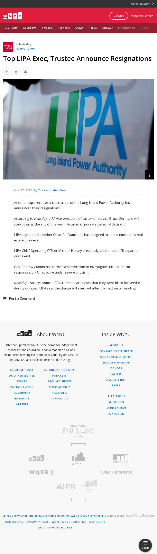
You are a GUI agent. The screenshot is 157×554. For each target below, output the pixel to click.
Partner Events (21, 387)
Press (116, 385)
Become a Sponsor (116, 362)
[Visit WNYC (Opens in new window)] (36, 458)
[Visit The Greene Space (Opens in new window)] (116, 486)
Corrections (13, 522)
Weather (22, 404)
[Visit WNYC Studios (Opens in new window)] (121, 458)
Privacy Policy (76, 516)
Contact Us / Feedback (116, 351)
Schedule (47, 28)
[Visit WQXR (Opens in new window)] (40, 472)
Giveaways (22, 398)
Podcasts (59, 376)
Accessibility (97, 516)
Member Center (142, 16)
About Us (116, 345)
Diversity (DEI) (116, 380)
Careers (116, 374)
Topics (93, 28)
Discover (107, 28)
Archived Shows (59, 381)
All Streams (29, 28)
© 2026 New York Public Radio (25, 516)
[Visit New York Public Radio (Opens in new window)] (78, 431)
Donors (116, 368)
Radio (14, 28)
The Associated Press (52, 190)
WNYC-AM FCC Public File (55, 527)
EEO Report (97, 522)
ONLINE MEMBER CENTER (116, 357)
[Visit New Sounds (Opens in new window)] (116, 472)
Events (22, 381)
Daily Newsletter (22, 376)
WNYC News (25, 49)
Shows (79, 28)
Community (22, 393)
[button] (149, 174)
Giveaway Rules (37, 522)
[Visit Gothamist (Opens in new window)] (78, 458)
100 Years (64, 28)
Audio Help (60, 393)
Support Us (126, 28)
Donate (118, 16)
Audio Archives (60, 387)
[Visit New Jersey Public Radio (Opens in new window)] (40, 486)
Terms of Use (56, 516)
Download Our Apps (59, 370)
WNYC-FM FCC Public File (69, 522)
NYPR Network (142, 4)
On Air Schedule (22, 370)
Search (145, 28)
